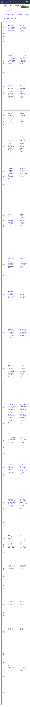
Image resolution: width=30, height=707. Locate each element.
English (10, 21)
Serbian (17, 5)
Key (3, 21)
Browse (22, 5)
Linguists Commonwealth (10, 2)
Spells (11, 5)
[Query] (26, 14)
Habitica (6, 5)
